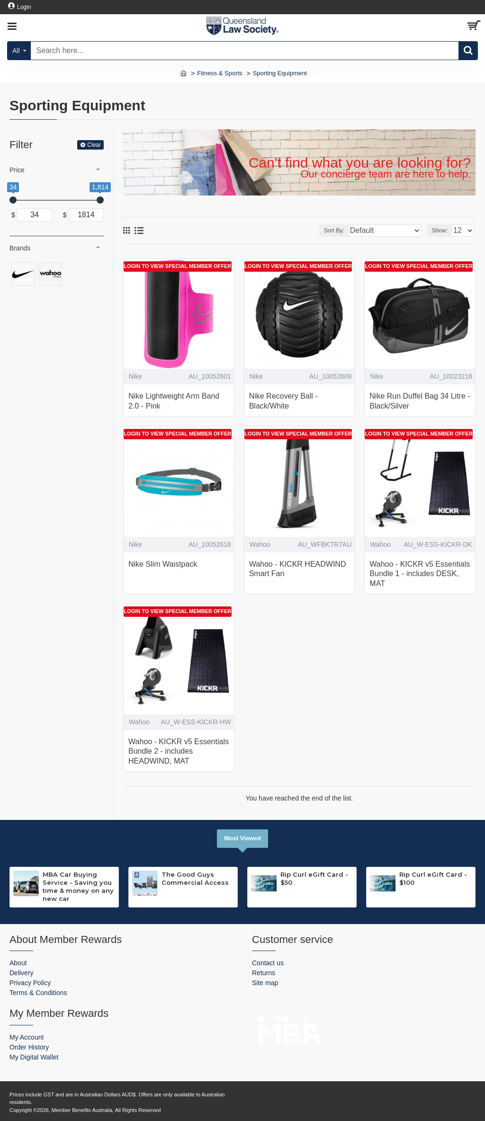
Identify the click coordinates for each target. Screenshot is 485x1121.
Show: (440, 230)
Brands (19, 248)
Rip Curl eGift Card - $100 (433, 878)
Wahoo (260, 544)
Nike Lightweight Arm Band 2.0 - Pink (173, 401)
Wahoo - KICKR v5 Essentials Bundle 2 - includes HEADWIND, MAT (178, 751)
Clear (94, 145)
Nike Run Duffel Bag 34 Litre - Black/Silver (419, 401)
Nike (135, 376)
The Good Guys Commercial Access (195, 878)
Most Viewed (242, 838)
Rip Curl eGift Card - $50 (314, 878)
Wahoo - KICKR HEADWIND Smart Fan (297, 569)
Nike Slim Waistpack (162, 564)
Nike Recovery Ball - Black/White (283, 401)
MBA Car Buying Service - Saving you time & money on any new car (78, 886)
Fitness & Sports (219, 73)
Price (17, 170)
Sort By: (334, 230)
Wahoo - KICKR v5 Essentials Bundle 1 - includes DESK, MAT (419, 574)
